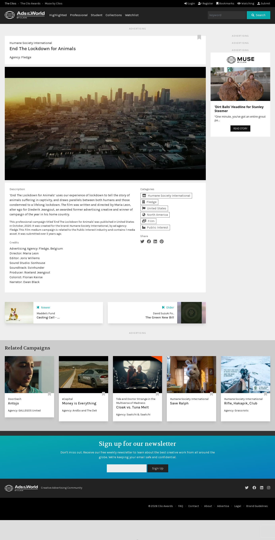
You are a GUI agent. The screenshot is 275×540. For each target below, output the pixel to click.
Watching (245, 3)
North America (155, 215)
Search (258, 15)
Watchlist (132, 15)
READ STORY (240, 128)
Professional (79, 15)
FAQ (180, 506)
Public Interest (155, 227)
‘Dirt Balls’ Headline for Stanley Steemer (239, 109)
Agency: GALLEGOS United (24, 410)
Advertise (223, 506)
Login (189, 3)
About (208, 506)
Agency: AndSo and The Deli (79, 410)
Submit (263, 3)
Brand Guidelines (257, 506)
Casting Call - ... (48, 317)
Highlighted (58, 15)
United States (154, 208)
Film (148, 221)
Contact (193, 506)
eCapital (67, 399)
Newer (43, 307)
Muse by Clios (53, 3)
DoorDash (14, 399)
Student (96, 15)
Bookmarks (225, 3)
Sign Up (157, 468)
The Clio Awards (30, 3)
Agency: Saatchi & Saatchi (133, 414)
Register (205, 3)
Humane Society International (31, 43)
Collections (114, 15)
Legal (237, 506)
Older (168, 307)
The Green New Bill (160, 317)
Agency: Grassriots (236, 410)
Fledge (26, 57)
